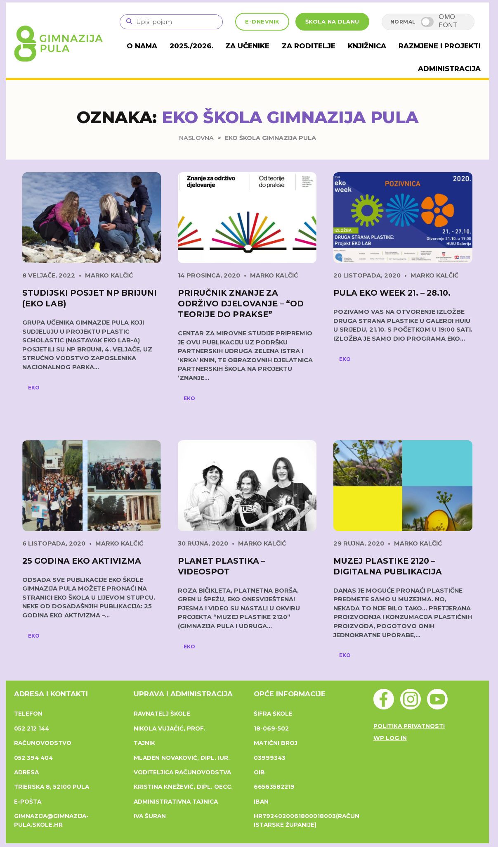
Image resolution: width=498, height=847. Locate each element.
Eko (34, 386)
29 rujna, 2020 (358, 542)
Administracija (450, 68)
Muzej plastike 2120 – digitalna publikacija (387, 565)
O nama (159, 46)
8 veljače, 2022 (48, 274)
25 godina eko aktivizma (81, 560)
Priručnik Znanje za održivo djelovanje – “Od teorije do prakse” (241, 302)
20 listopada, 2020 (367, 274)
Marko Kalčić (109, 274)
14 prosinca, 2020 (209, 274)
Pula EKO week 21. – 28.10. (392, 292)
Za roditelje (317, 46)
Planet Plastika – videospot (221, 565)
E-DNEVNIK (262, 22)
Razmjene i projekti (442, 46)
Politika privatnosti (409, 725)
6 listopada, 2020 (53, 542)
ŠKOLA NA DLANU (332, 22)
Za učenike (260, 46)
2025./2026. (206, 46)
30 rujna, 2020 (203, 542)
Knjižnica (373, 46)
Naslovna (196, 137)
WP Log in (390, 736)
